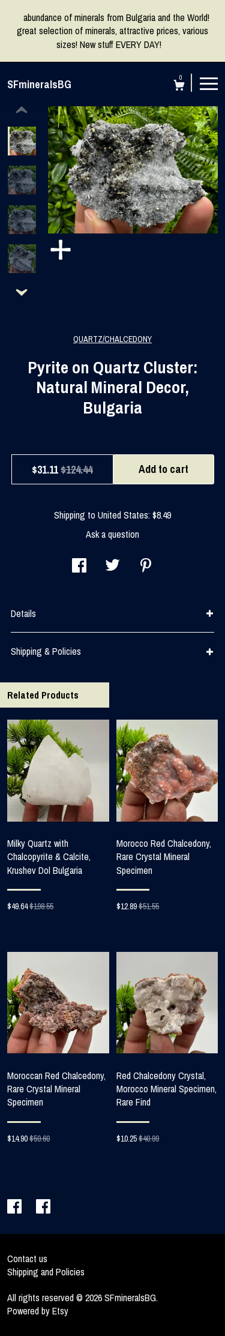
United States (123, 515)
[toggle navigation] (209, 83)
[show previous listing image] (21, 110)
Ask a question (112, 534)
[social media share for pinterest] (146, 566)
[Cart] (179, 86)
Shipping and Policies (46, 1271)
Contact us (27, 1258)
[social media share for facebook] (79, 566)
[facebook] (15, 1207)
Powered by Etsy (37, 1310)
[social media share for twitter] (112, 566)
